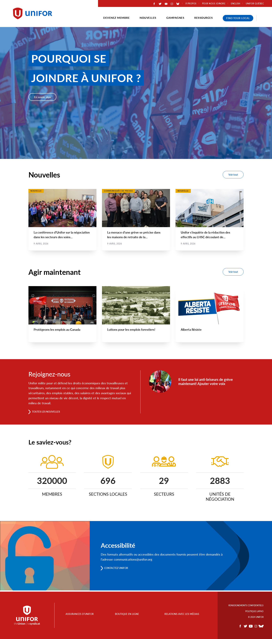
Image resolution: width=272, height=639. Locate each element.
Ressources (203, 17)
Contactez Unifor (119, 569)
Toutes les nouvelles (48, 412)
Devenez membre (116, 17)
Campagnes (175, 17)
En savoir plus (42, 97)
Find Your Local (238, 18)
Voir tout (233, 174)
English (235, 4)
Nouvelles (148, 17)
